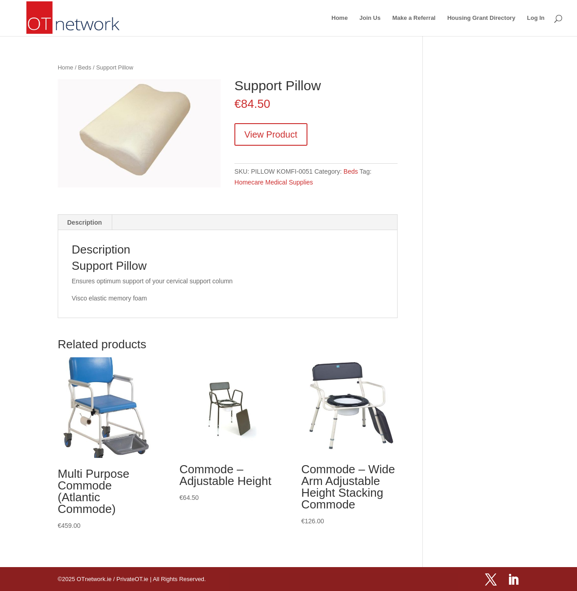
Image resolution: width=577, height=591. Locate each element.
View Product (270, 134)
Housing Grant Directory (481, 18)
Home (339, 18)
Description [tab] (84, 222)
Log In (536, 18)
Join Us (369, 18)
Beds (84, 67)
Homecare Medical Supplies (273, 182)
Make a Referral (413, 18)
